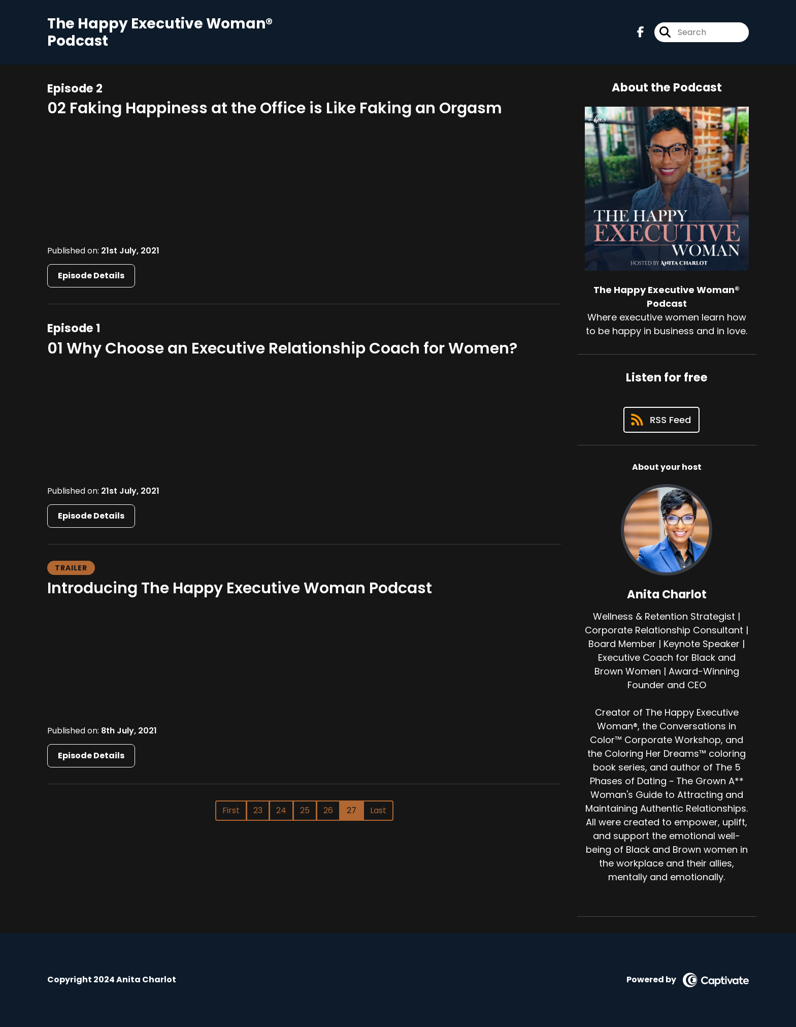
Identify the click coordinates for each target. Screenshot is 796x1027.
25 (305, 810)
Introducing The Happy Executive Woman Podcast (239, 588)
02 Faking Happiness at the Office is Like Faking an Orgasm (274, 108)
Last (378, 810)
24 (281, 810)
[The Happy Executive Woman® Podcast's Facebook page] (640, 32)
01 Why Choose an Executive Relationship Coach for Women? (282, 348)
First (231, 810)
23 (257, 810)
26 (328, 810)
